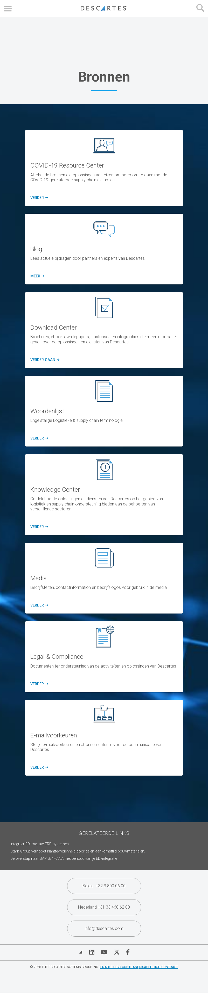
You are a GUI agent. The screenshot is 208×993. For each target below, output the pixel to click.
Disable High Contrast (158, 967)
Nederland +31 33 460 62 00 (104, 907)
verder (38, 198)
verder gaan (44, 360)
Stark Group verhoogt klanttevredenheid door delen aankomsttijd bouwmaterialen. (77, 851)
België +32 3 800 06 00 (104, 885)
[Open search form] (200, 8)
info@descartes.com (104, 928)
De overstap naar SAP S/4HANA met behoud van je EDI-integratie (63, 858)
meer (36, 276)
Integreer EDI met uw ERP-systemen (39, 844)
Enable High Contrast (119, 967)
